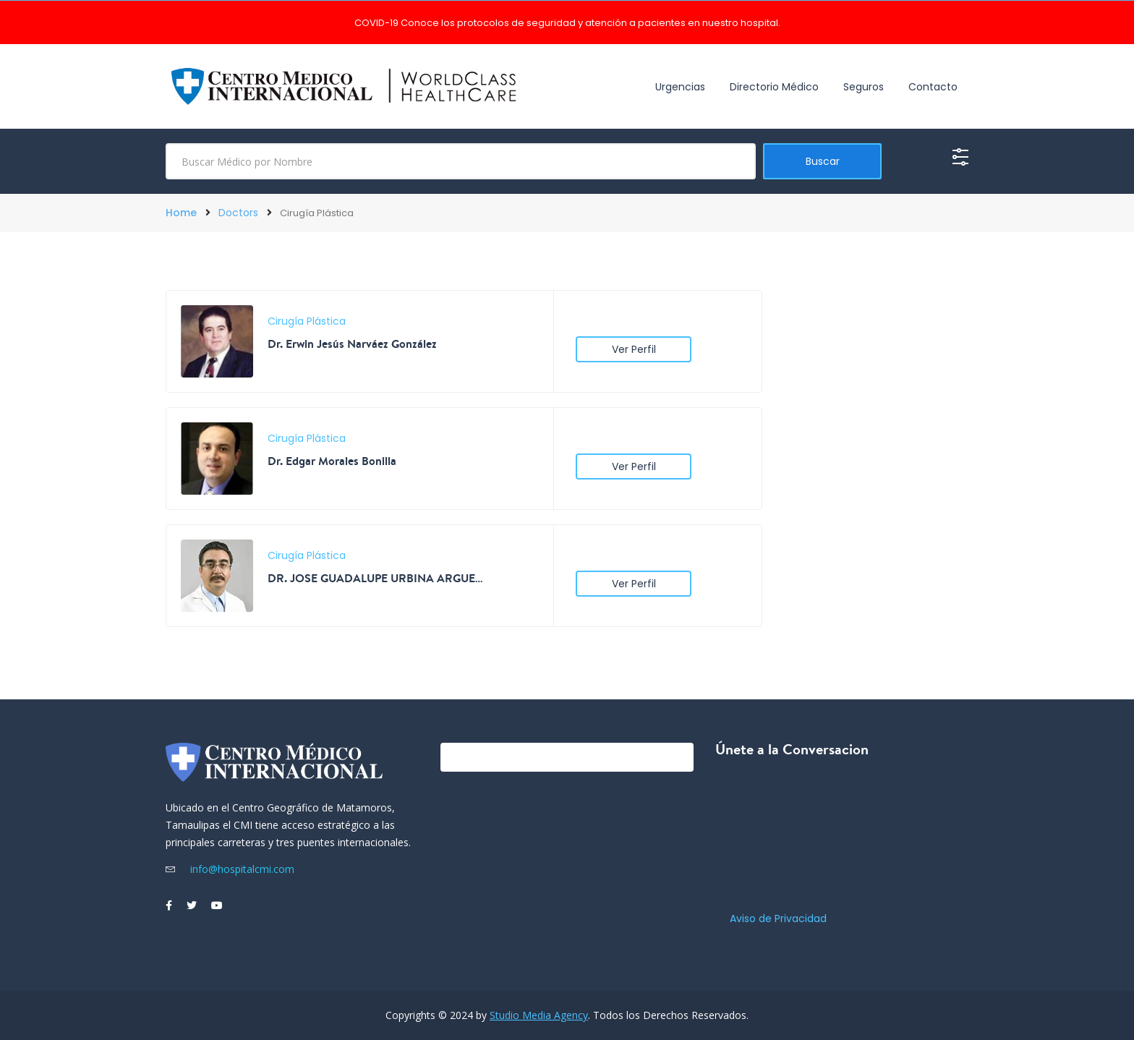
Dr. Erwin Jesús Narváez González (352, 343)
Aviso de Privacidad (778, 918)
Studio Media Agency (539, 1015)
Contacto (933, 87)
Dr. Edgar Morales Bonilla (332, 461)
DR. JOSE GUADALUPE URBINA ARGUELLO (376, 578)
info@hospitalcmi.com (230, 869)
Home (181, 213)
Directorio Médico (774, 87)
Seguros (863, 87)
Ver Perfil (634, 349)
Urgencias (680, 87)
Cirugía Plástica (307, 321)
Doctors (238, 213)
